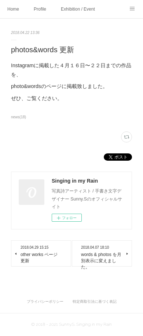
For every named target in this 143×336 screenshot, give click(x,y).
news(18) (18, 117)
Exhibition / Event (78, 9)
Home (13, 9)
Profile (40, 9)
